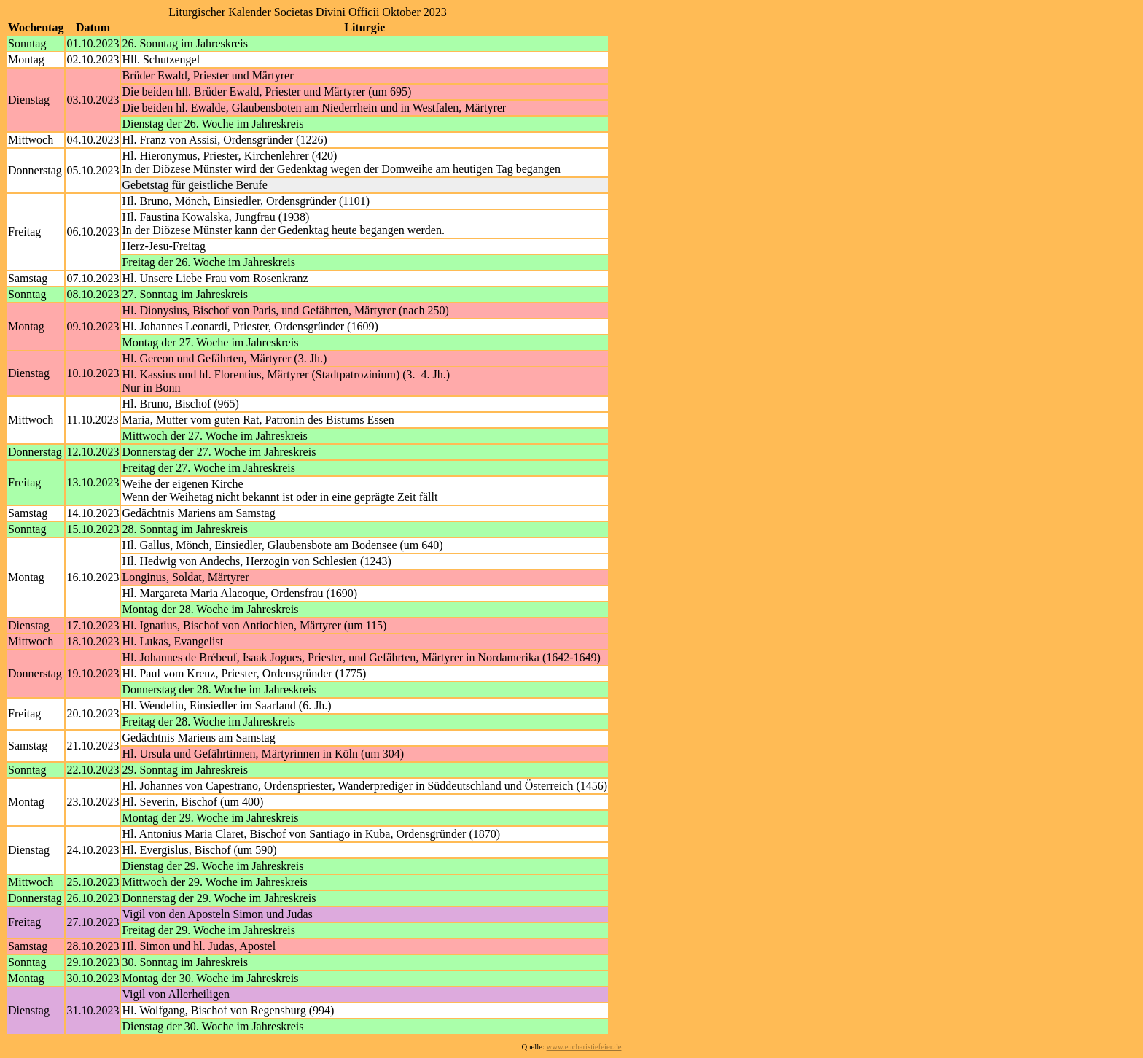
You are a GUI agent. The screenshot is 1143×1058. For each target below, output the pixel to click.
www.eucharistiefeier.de (584, 1047)
